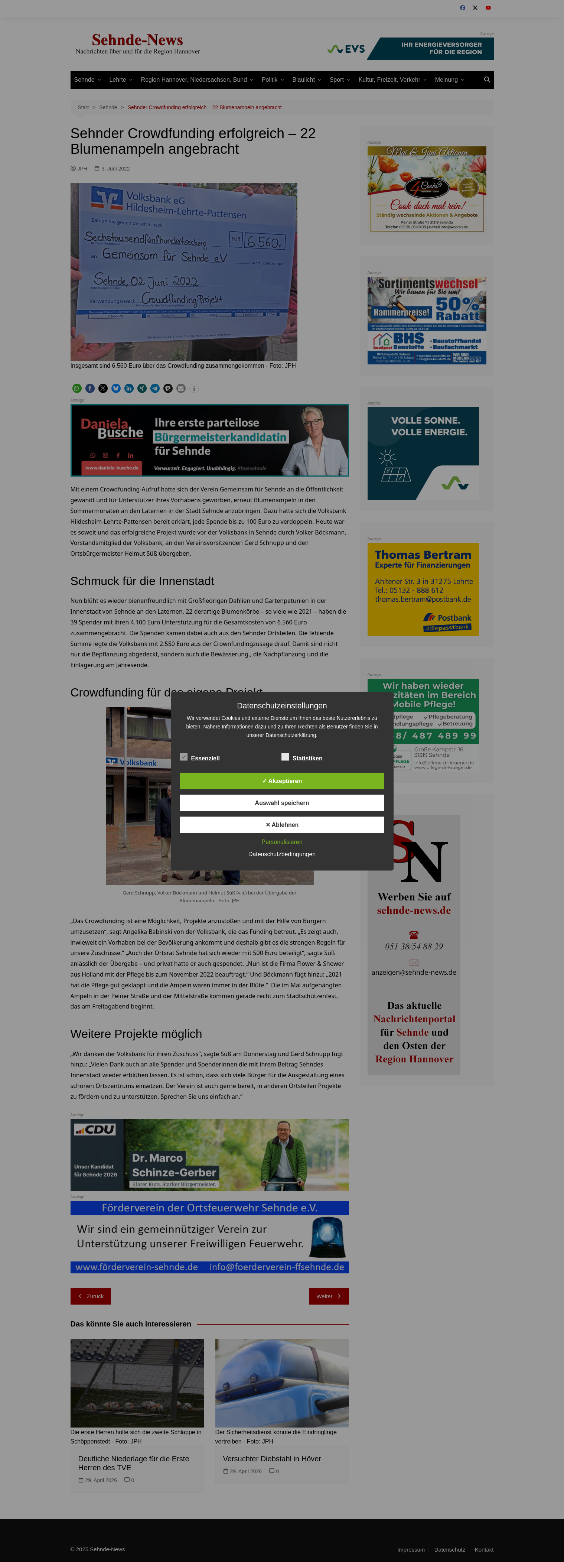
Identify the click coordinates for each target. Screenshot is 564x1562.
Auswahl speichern (282, 802)
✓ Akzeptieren (282, 780)
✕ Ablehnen (282, 824)
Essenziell (200, 756)
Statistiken (302, 756)
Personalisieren (281, 841)
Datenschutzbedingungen (282, 854)
